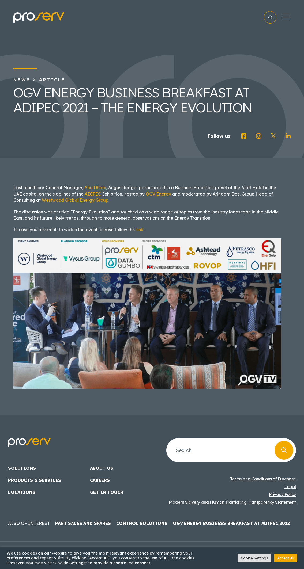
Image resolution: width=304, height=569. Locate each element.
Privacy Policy (282, 494)
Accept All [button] (285, 558)
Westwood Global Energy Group (75, 200)
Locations (21, 492)
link (139, 229)
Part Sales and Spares (83, 523)
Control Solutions (141, 523)
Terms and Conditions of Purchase (263, 479)
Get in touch (106, 492)
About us (101, 468)
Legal (290, 486)
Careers (100, 480)
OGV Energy (158, 194)
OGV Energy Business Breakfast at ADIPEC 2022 (231, 523)
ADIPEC (93, 194)
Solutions (22, 468)
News (22, 79)
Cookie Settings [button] (254, 558)
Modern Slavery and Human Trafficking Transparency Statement (232, 502)
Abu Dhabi (95, 187)
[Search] (284, 450)
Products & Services (34, 480)
